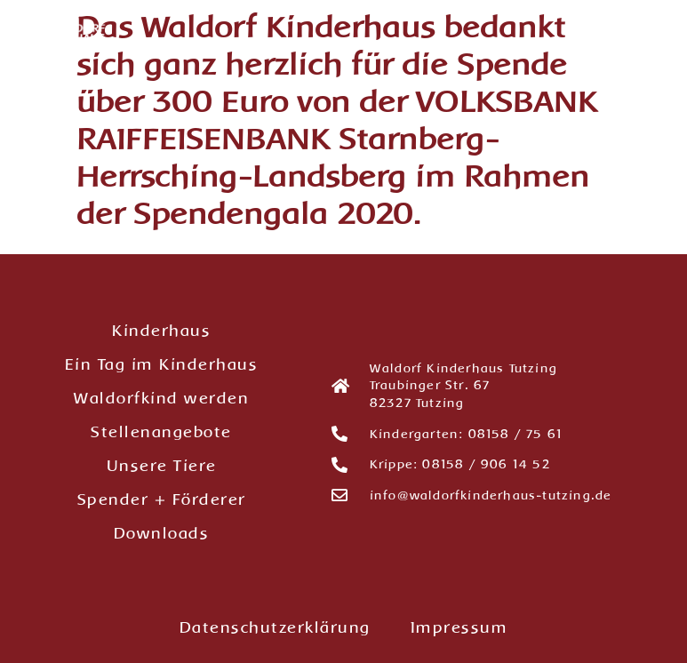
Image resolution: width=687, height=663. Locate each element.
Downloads (162, 533)
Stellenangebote (161, 432)
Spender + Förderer (161, 499)
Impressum (459, 627)
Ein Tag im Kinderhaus (162, 364)
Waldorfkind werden (161, 398)
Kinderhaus (161, 330)
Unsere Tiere (162, 466)
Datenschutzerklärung (275, 627)
